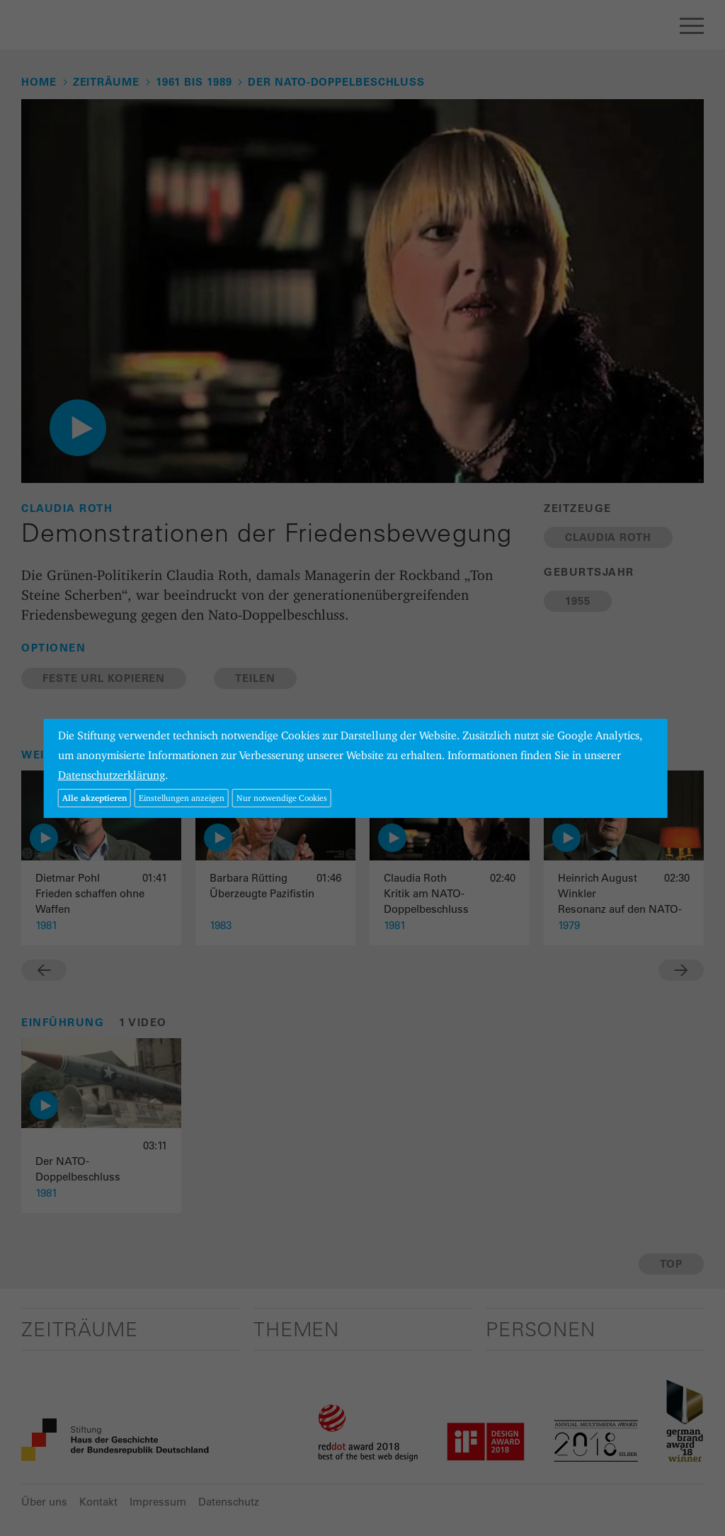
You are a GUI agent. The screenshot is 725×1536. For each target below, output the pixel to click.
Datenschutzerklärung (111, 775)
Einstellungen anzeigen (181, 797)
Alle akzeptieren (94, 797)
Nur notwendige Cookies (281, 797)
